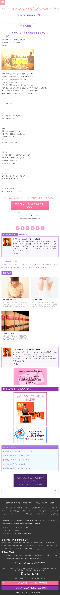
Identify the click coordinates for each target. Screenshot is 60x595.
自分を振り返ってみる (10, 299)
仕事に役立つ (17, 267)
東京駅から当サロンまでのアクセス (17, 455)
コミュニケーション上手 (29, 264)
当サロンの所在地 (9, 447)
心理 (29, 267)
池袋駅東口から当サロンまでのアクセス (19, 451)
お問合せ (38, 215)
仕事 (10, 267)
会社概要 (51, 503)
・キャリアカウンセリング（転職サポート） (13, 530)
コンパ (39, 264)
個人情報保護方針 (27, 503)
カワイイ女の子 (8, 264)
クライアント (17, 264)
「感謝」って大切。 (9, 333)
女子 (26, 267)
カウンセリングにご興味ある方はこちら (29, 205)
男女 (36, 267)
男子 (39, 267)
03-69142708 (30, 573)
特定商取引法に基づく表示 (13, 503)
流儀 (32, 267)
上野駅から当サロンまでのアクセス (17, 460)
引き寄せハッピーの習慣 (10, 261)
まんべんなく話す (46, 264)
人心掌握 (6, 267)
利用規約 (37, 503)
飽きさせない (45, 267)
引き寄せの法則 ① (37, 299)
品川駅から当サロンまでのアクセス (17, 464)
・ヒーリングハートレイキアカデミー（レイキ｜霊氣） (15, 527)
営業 (22, 267)
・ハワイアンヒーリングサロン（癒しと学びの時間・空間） (16, 533)
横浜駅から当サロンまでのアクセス (17, 468)
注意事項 (44, 503)
